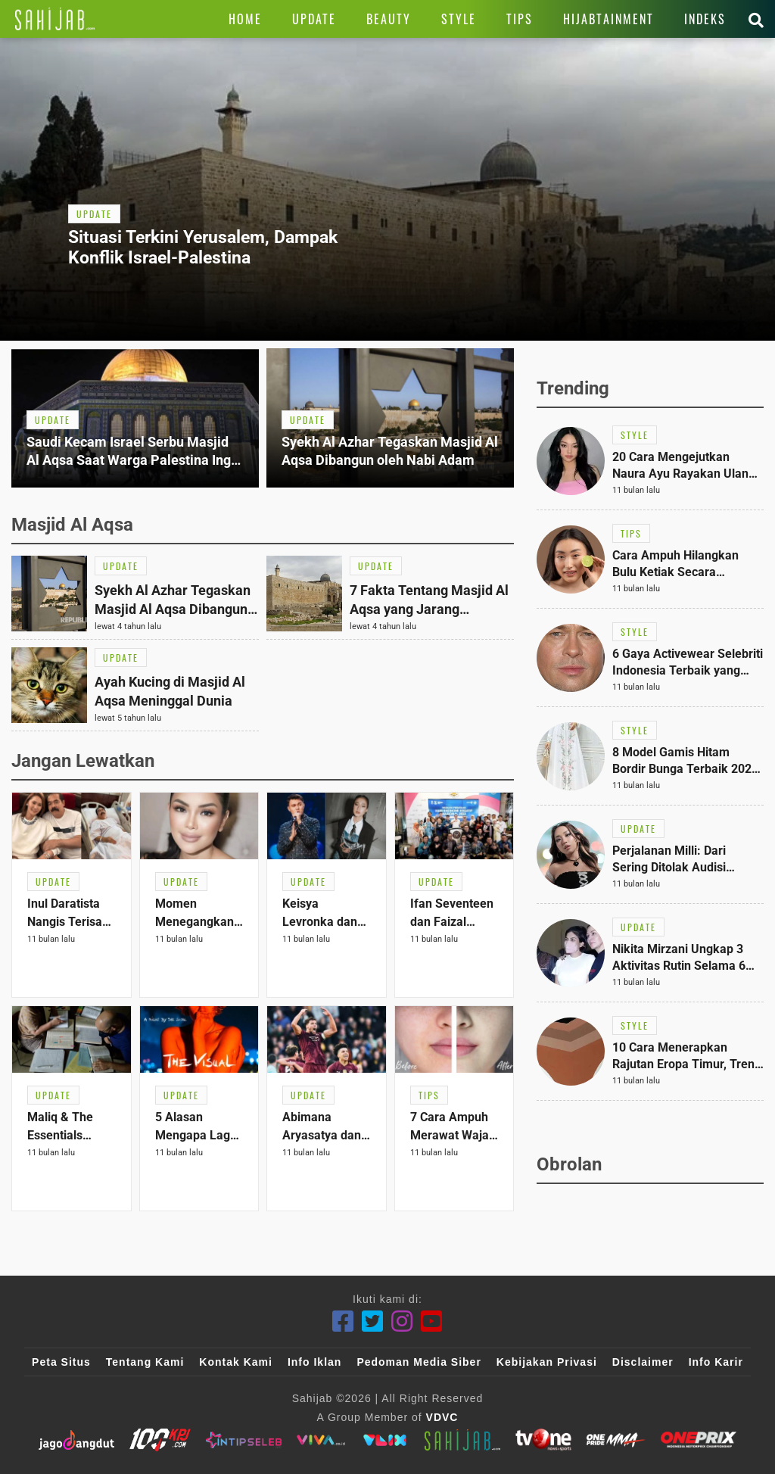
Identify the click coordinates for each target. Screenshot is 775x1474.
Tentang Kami (145, 1362)
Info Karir (716, 1362)
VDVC (442, 1417)
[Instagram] (402, 1321)
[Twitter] (373, 1321)
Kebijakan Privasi (546, 1362)
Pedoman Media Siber (418, 1362)
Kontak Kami (235, 1362)
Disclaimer (643, 1362)
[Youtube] (432, 1321)
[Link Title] (55, 19)
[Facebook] (343, 1321)
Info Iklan (314, 1362)
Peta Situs (61, 1362)
